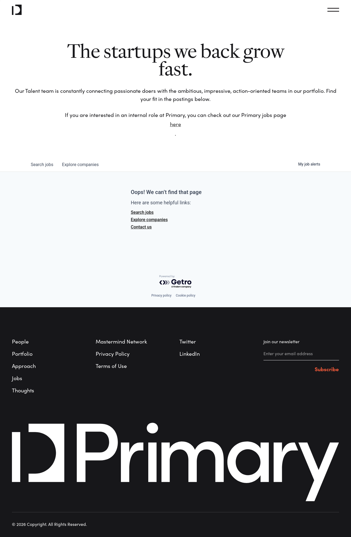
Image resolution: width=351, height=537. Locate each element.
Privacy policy (161, 295)
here (175, 124)
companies (80, 164)
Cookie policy (185, 295)
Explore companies (149, 219)
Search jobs (142, 212)
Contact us (141, 227)
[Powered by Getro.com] (175, 281)
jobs (42, 164)
